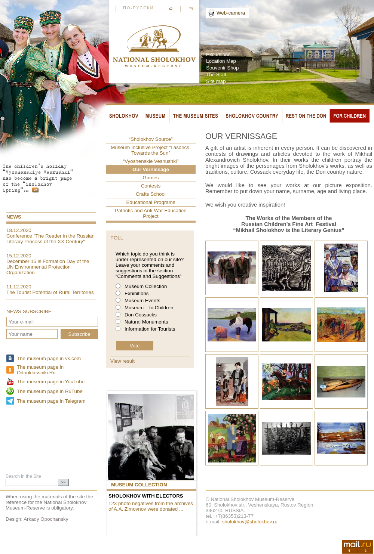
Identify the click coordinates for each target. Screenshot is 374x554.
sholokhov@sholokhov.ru (250, 521)
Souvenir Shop (222, 68)
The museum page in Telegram (51, 401)
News (13, 217)
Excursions (218, 54)
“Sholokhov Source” (150, 139)
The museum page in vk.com (49, 358)
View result (122, 361)
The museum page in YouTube (51, 381)
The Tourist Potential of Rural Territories (50, 292)
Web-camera (231, 13)
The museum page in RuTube (50, 391)
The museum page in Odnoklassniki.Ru (40, 369)
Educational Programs (150, 202)
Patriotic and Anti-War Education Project (150, 213)
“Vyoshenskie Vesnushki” (150, 161)
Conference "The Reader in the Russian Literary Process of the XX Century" (50, 238)
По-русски (138, 8)
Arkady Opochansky (46, 519)
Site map (216, 81)
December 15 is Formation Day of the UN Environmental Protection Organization (47, 267)
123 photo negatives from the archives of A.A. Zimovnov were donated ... (150, 506)
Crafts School (151, 194)
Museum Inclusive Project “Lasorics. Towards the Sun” (150, 150)
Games (151, 177)
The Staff (216, 74)
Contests (151, 186)
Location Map (221, 61)
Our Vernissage (150, 169)
